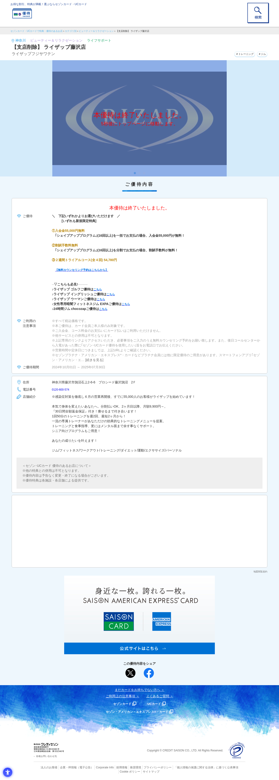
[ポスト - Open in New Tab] (130, 673)
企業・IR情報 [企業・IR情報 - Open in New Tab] (63, 767)
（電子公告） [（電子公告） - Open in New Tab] (78, 767)
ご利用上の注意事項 (120, 696)
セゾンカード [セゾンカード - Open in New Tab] (121, 704)
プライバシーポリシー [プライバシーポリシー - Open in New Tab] (146, 767)
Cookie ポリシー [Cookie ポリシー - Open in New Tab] (232, 767)
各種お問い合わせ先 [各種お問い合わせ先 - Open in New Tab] (46, 756)
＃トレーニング (238, 53)
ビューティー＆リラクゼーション (96, 31)
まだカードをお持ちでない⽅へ (137, 690)
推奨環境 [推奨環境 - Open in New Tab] (125, 767)
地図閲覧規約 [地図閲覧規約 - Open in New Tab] (260, 571)
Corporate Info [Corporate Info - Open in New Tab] (97, 767)
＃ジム (260, 53)
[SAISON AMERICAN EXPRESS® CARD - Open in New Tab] (139, 652)
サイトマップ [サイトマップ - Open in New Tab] (139, 771)
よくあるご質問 (157, 696)
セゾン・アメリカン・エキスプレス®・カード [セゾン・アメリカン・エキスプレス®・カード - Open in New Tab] (137, 712)
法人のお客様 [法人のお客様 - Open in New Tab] (45, 767)
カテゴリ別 (70, 31)
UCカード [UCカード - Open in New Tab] (156, 704)
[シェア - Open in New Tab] (149, 673)
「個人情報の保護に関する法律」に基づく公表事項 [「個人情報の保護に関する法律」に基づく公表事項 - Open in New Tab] (190, 767)
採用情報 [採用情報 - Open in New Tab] (113, 767)
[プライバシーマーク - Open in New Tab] (236, 750)
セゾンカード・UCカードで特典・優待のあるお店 (36, 31)
